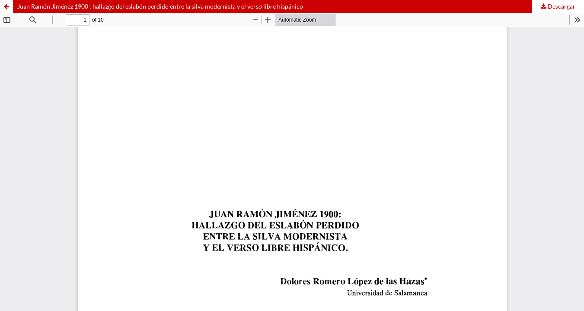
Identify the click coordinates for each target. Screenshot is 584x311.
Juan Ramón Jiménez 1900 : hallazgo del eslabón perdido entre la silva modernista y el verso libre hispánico (160, 6)
